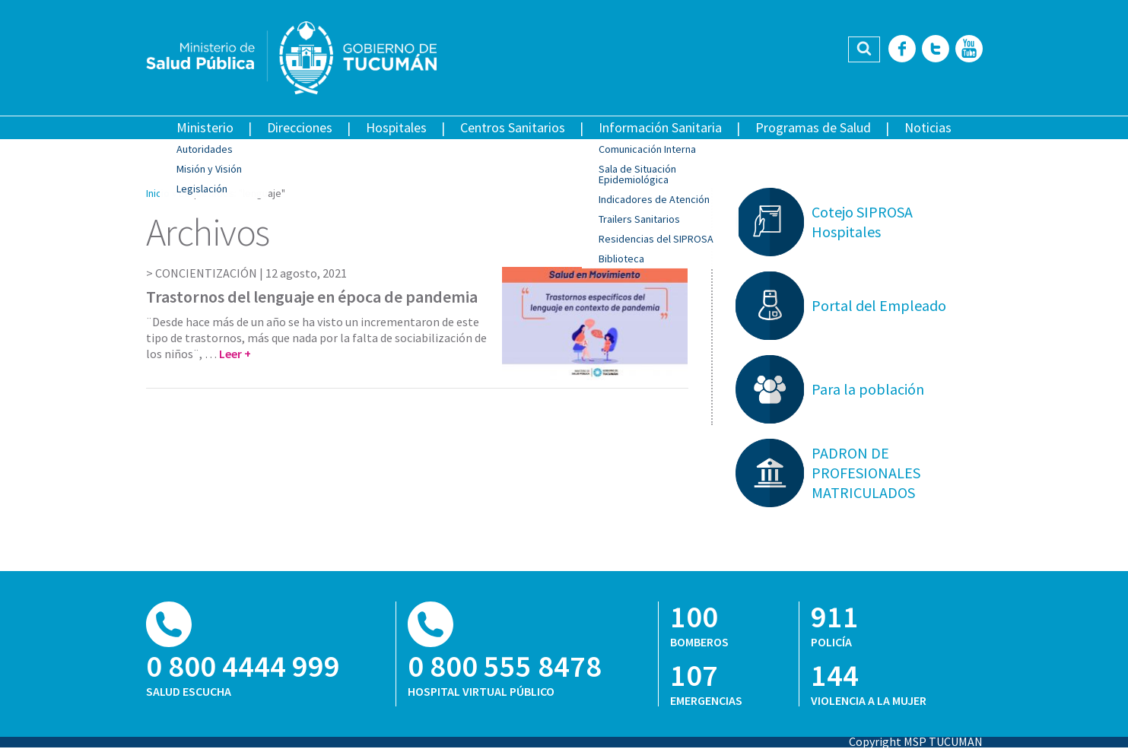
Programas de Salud (813, 127)
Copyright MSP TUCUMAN (916, 741)
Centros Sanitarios (512, 127)
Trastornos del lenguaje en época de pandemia (312, 296)
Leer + (235, 353)
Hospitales (396, 127)
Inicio (158, 193)
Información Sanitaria (660, 127)
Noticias (928, 127)
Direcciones (299, 127)
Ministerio (205, 127)
